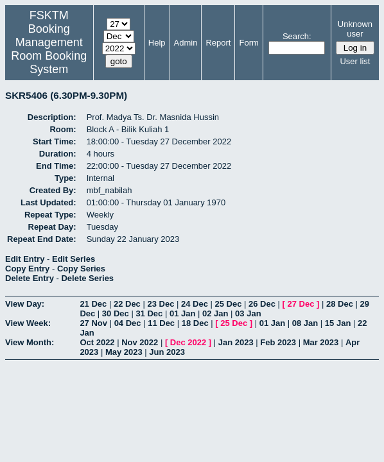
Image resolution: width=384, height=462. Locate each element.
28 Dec (339, 304)
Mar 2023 (321, 342)
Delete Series (87, 278)
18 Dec (195, 323)
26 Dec (262, 304)
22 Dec (127, 304)
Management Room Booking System (49, 56)
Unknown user (355, 28)
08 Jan (305, 323)
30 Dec (115, 313)
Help (157, 42)
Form (248, 42)
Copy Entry (27, 268)
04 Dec (127, 323)
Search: (297, 36)
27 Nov (93, 323)
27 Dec (301, 304)
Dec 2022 (188, 342)
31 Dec (148, 313)
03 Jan (248, 313)
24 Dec (194, 304)
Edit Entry (24, 259)
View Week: (28, 323)
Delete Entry (29, 278)
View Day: (24, 304)
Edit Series (73, 259)
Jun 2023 (167, 352)
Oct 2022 (97, 342)
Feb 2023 (278, 342)
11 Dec (161, 323)
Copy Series (81, 268)
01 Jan (182, 313)
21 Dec (93, 304)
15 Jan (338, 323)
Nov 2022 (139, 342)
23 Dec (160, 304)
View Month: (29, 342)
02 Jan (215, 313)
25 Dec (228, 304)
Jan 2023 (236, 342)
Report (218, 42)
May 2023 (124, 352)
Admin (186, 42)
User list (355, 61)
